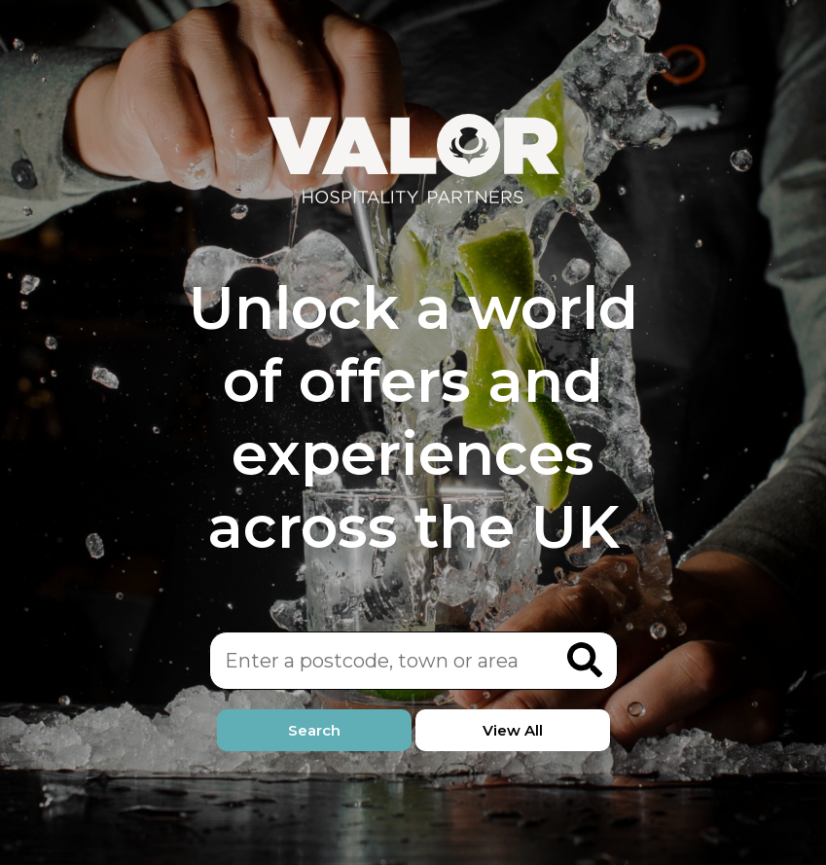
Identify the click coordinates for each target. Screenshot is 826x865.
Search (314, 730)
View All (513, 730)
